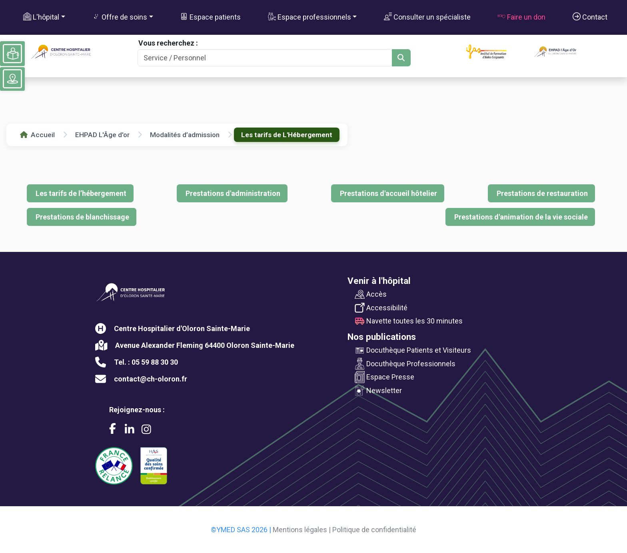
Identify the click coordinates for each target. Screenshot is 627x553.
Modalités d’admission (185, 135)
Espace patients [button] (210, 16)
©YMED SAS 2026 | (241, 529)
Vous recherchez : (168, 43)
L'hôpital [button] (41, 16)
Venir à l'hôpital (379, 281)
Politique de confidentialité (374, 529)
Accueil (37, 135)
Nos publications (381, 336)
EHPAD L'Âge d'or (102, 135)
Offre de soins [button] (119, 16)
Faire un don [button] (521, 16)
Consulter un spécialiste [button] (427, 16)
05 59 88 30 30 (155, 362)
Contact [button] (590, 16)
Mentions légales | (302, 529)
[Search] (265, 57)
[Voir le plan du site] (12, 78)
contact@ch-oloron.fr (150, 379)
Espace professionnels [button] (309, 16)
